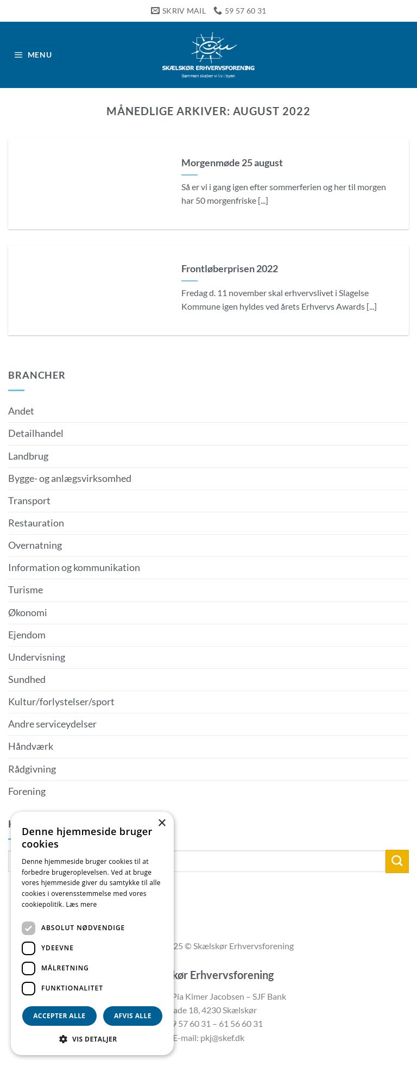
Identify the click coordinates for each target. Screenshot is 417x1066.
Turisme (25, 589)
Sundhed (27, 679)
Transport (29, 500)
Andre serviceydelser (52, 724)
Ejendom (27, 635)
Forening (27, 791)
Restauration (36, 523)
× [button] (161, 823)
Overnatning (35, 545)
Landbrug (28, 456)
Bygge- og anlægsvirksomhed (69, 478)
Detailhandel (36, 433)
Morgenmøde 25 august (232, 162)
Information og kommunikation (74, 567)
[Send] (397, 861)
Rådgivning (32, 769)
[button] (35, 55)
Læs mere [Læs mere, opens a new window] (81, 904)
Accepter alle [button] (59, 1015)
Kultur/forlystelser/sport (61, 701)
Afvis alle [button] (132, 1015)
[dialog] (92, 933)
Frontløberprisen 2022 (229, 268)
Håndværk (30, 746)
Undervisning (36, 657)
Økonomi (27, 612)
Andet (21, 411)
